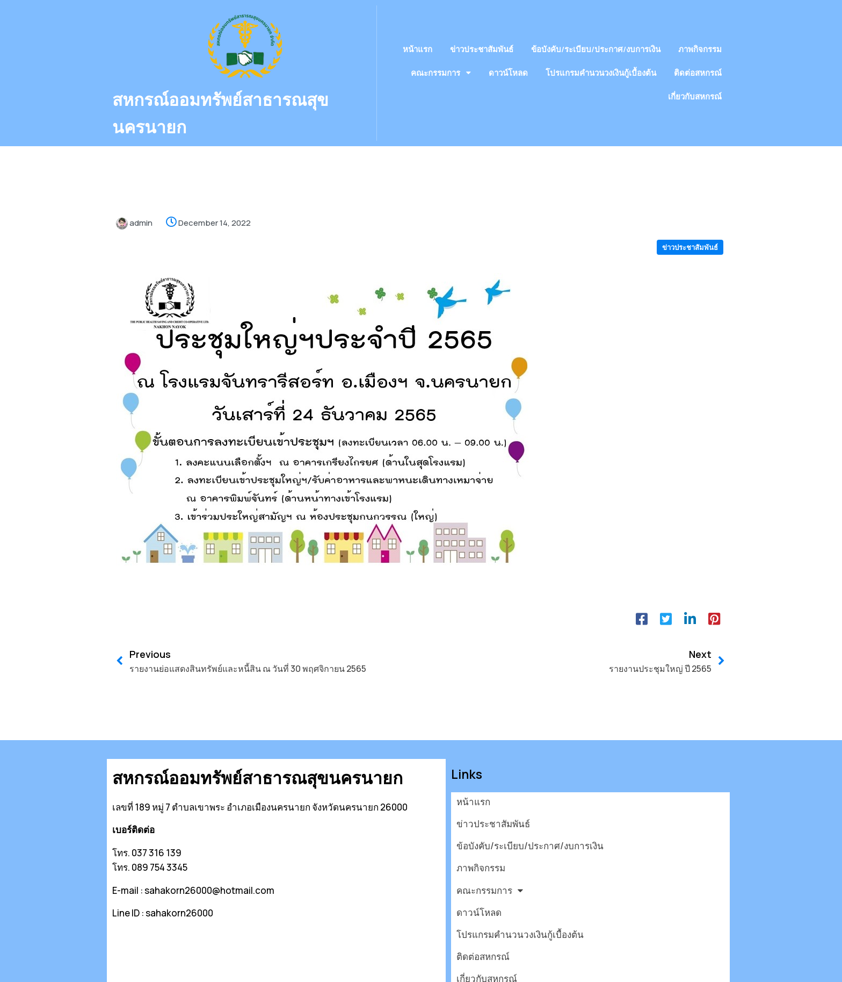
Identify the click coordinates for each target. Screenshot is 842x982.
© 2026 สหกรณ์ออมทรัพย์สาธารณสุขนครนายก (206, 967)
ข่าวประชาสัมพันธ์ (690, 225)
